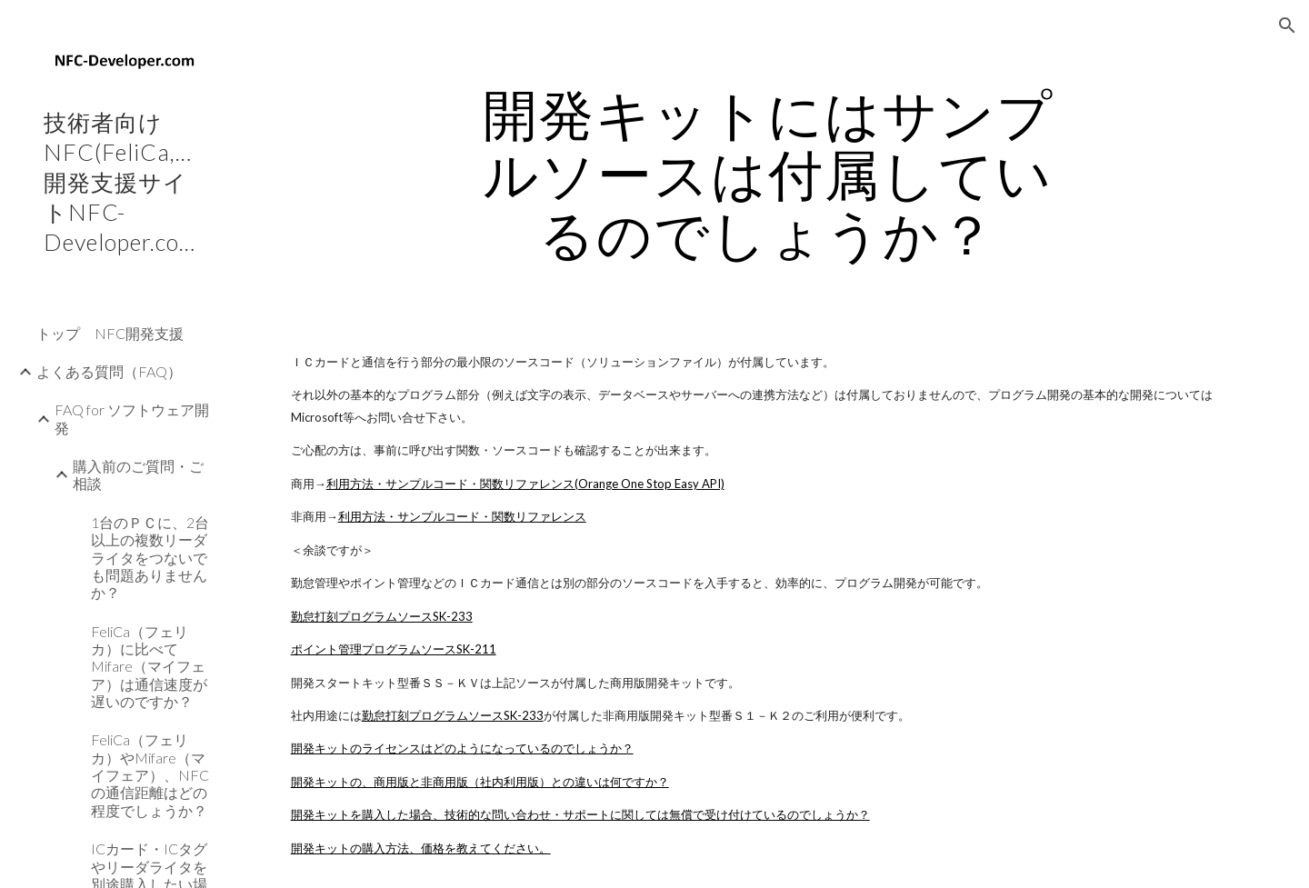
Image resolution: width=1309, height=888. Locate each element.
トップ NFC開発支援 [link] (110, 333)
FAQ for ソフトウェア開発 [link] (132, 418)
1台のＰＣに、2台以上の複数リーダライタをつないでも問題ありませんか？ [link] (150, 557)
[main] (768, 173)
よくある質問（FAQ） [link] (109, 371)
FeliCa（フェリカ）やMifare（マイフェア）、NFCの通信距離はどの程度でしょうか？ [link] (150, 774)
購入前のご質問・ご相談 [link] (138, 474)
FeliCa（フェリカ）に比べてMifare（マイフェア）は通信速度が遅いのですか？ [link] (149, 666)
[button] (1287, 25)
